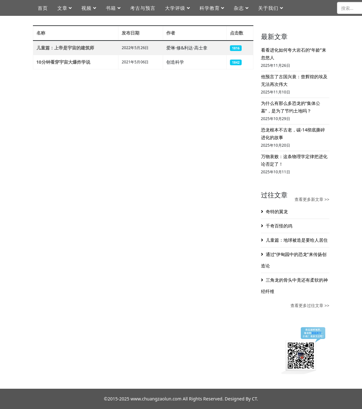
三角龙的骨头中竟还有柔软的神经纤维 (294, 285)
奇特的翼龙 (277, 211)
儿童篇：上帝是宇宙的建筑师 (65, 48)
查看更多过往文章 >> (309, 305)
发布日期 (130, 33)
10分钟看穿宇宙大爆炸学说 (63, 62)
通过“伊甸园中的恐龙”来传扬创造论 (294, 260)
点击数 (236, 33)
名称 (40, 33)
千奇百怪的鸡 (279, 226)
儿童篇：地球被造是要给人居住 (297, 240)
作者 (170, 33)
